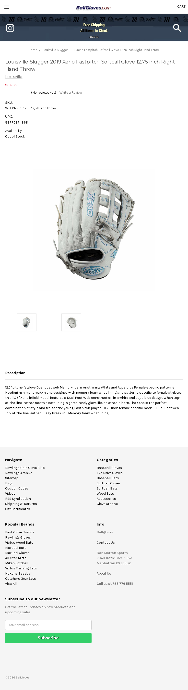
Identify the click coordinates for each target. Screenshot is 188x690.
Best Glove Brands (19, 532)
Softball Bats (107, 488)
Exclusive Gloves (110, 473)
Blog (8, 483)
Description (15, 373)
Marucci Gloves (17, 553)
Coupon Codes (16, 488)
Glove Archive (107, 504)
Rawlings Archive (18, 473)
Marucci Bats (15, 548)
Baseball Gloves (109, 468)
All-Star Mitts (15, 558)
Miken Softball (16, 563)
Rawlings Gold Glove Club (25, 468)
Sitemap (11, 478)
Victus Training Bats (21, 568)
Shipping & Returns (21, 504)
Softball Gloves (109, 483)
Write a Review (70, 92)
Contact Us (106, 542)
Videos (10, 493)
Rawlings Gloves (18, 537)
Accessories (106, 499)
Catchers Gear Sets (20, 579)
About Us (94, 37)
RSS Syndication (18, 499)
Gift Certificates (17, 509)
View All (11, 584)
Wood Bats (105, 493)
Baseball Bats (108, 478)
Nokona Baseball (18, 573)
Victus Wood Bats (19, 542)
